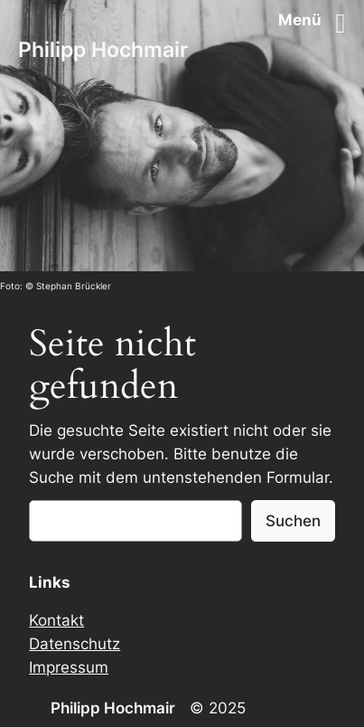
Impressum (68, 667)
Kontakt (56, 620)
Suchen (293, 521)
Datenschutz (74, 644)
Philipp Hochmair (103, 49)
